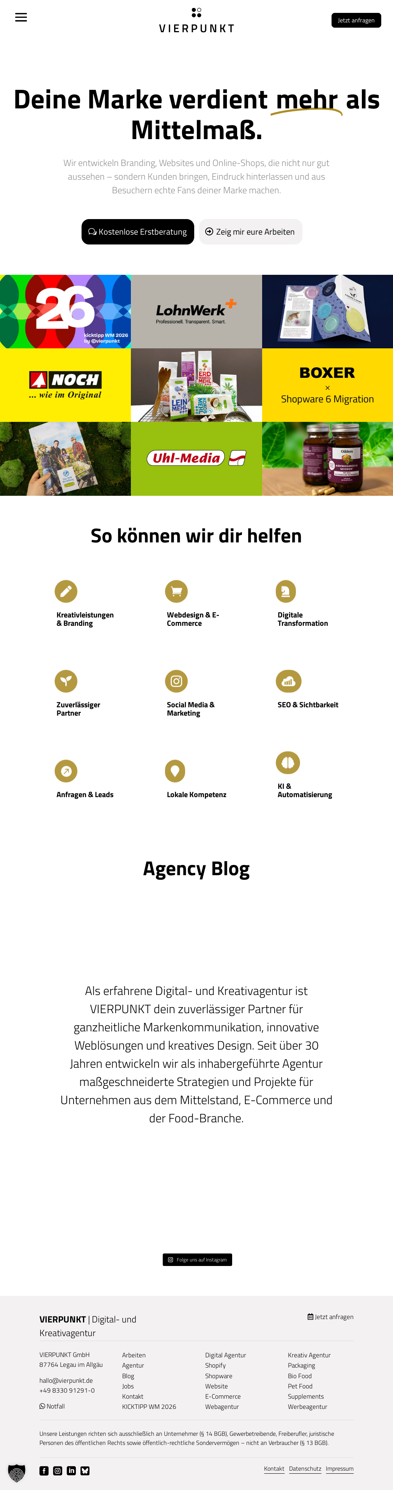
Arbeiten (134, 1355)
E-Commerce (223, 1396)
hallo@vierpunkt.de (66, 1380)
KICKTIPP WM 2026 (149, 1407)
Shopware (219, 1376)
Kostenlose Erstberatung (143, 231)
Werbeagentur (307, 1407)
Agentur (133, 1365)
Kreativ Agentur (309, 1355)
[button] (16, 1473)
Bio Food (300, 1376)
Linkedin (71, 1471)
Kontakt (132, 1396)
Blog (128, 1376)
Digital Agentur (225, 1355)
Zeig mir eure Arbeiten (255, 231)
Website (216, 1386)
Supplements (306, 1396)
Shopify (215, 1365)
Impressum (340, 1468)
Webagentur (222, 1407)
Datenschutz (305, 1468)
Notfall (56, 1406)
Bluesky (85, 1471)
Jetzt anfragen (356, 20)
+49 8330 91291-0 (67, 1390)
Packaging (301, 1365)
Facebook (44, 1471)
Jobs (128, 1386)
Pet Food (300, 1386)
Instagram (57, 1471)
